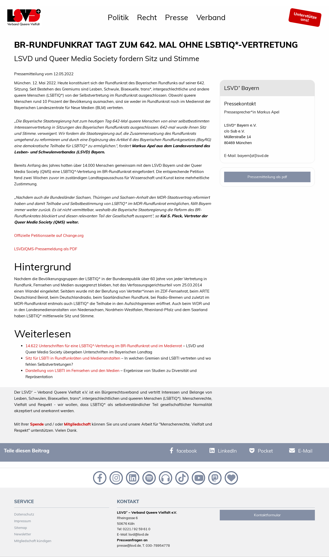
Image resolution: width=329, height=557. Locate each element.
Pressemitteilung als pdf (267, 176)
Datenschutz (24, 514)
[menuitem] (118, 17)
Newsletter (22, 534)
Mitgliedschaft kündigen (32, 541)
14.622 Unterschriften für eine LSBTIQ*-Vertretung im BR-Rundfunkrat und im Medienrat (103, 345)
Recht (147, 17)
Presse (176, 17)
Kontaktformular (267, 515)
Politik (118, 17)
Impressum (22, 521)
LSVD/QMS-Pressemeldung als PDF (45, 248)
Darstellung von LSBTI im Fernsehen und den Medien (72, 370)
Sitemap (20, 528)
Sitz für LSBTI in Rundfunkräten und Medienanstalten (72, 358)
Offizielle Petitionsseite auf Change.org (49, 235)
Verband (210, 17)
